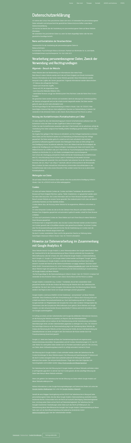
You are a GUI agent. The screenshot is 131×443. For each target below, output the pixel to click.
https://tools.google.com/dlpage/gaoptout (72, 363)
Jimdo (76, 263)
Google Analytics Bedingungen (42, 389)
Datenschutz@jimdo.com (76, 266)
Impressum (16, 435)
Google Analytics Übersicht (71, 389)
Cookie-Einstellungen (35, 435)
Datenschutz (24, 435)
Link (44, 371)
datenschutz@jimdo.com (40, 412)
